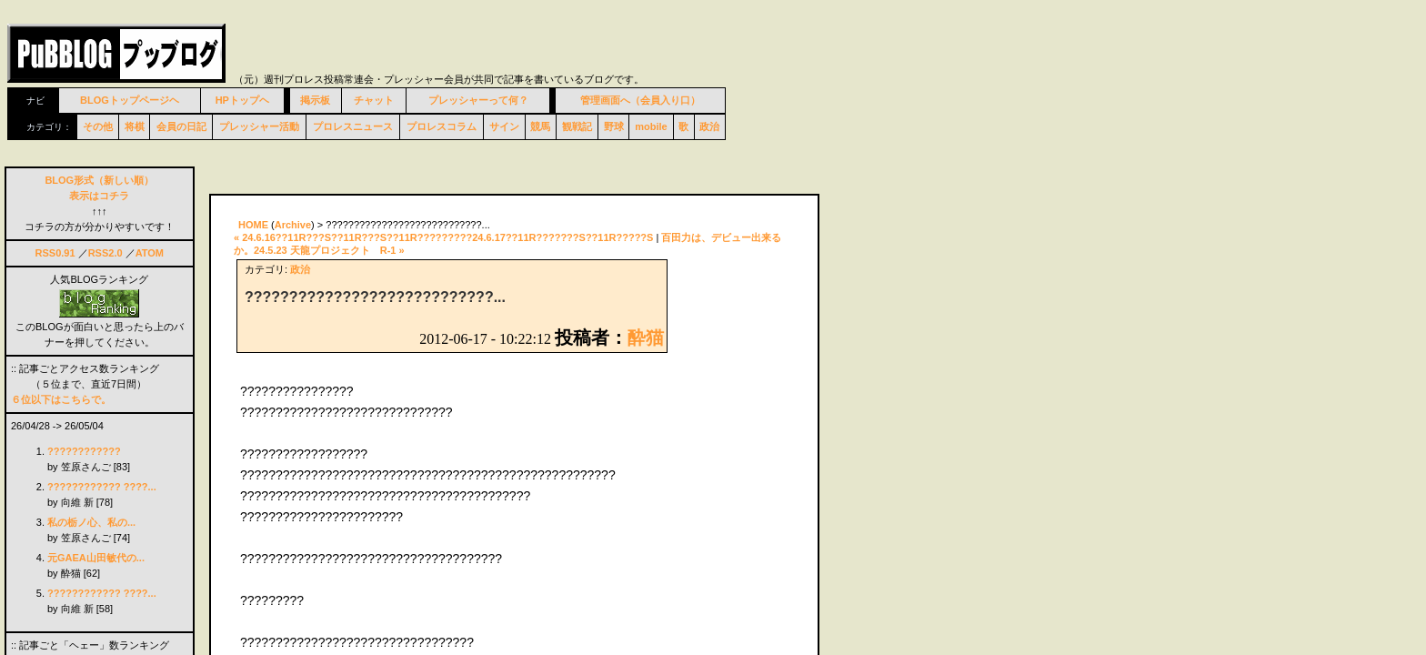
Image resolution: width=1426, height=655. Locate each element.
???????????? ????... (101, 486)
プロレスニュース (353, 126)
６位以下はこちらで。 (61, 399)
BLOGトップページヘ (129, 100)
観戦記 (577, 126)
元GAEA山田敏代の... (96, 557)
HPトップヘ (242, 100)
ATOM (150, 252)
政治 (709, 126)
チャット (374, 100)
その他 (98, 126)
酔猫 (646, 338)
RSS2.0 (105, 252)
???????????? (84, 451)
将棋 (135, 126)
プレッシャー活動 (259, 126)
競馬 (540, 126)
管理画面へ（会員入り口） (640, 100)
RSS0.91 (55, 252)
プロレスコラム (442, 126)
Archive (293, 224)
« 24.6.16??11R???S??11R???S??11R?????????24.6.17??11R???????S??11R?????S (443, 237)
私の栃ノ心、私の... (91, 522)
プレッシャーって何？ (478, 100)
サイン (504, 126)
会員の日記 (181, 126)
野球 (614, 126)
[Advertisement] (422, 170)
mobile (651, 126)
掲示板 (315, 100)
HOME (253, 224)
